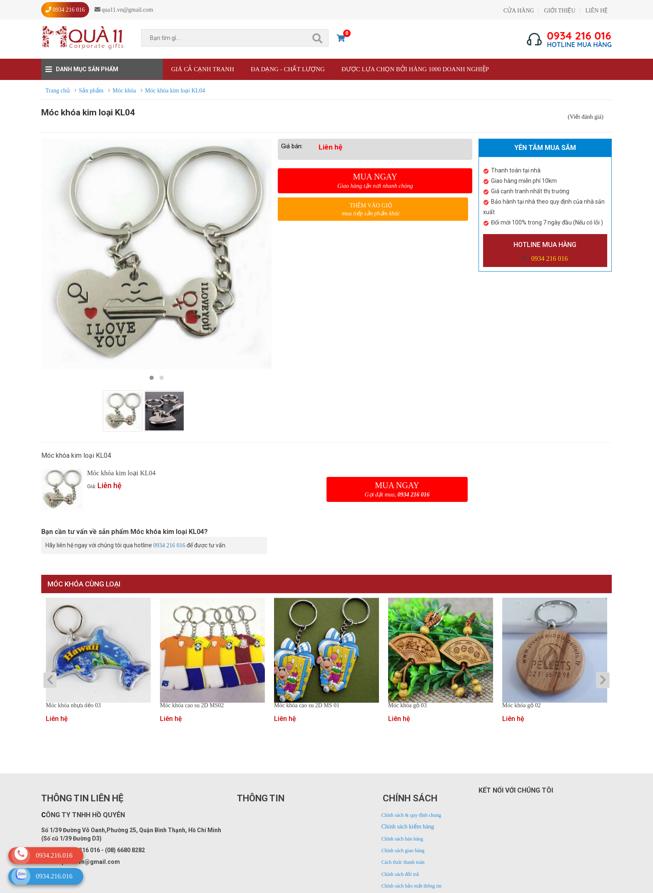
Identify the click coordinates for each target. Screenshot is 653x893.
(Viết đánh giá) (585, 117)
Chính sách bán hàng (402, 839)
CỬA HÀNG (518, 10)
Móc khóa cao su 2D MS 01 (306, 705)
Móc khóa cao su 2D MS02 (192, 705)
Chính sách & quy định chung (411, 815)
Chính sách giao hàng (403, 850)
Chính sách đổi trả (400, 874)
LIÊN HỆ (597, 10)
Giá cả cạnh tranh (202, 69)
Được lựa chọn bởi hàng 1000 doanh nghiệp (415, 69)
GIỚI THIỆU (559, 10)
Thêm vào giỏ (371, 209)
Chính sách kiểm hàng (407, 826)
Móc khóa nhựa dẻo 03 (73, 705)
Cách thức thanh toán (403, 862)
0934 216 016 (548, 258)
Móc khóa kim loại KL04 (121, 472)
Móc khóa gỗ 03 (407, 705)
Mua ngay (375, 181)
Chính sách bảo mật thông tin (411, 886)
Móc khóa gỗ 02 (521, 705)
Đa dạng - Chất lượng (288, 69)
